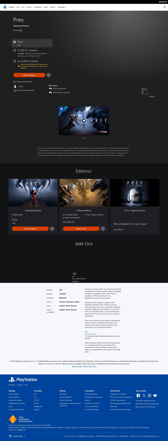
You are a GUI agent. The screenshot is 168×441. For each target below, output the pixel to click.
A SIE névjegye (14, 394)
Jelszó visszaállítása (92, 406)
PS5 (17, 7)
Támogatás (61, 7)
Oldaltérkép (123, 436)
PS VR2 (36, 400)
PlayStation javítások (92, 403)
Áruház (52, 7)
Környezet (62, 394)
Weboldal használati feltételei (107, 436)
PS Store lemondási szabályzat (121, 397)
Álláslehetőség (14, 397)
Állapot (87, 400)
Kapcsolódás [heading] (141, 391)
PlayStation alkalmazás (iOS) (146, 401)
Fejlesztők (113, 406)
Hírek (45, 7)
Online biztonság (65, 400)
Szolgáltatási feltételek (118, 394)
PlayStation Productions (17, 403)
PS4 (23, 7)
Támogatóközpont (91, 394)
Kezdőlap (12, 385)
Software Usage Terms (151, 436)
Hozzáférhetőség (65, 397)
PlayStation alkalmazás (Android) (147, 404)
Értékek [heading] (62, 391)
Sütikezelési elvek (135, 436)
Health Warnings (91, 334)
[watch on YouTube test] (103, 131)
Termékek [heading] (38, 391)
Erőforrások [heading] (115, 391)
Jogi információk (70, 436)
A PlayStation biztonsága (93, 397)
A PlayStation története (17, 409)
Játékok (11, 7)
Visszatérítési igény (92, 409)
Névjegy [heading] (12, 391)
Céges (11, 406)
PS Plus (29, 7)
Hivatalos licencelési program (120, 409)
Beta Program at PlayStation (145, 407)
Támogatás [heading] (89, 391)
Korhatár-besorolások (117, 400)
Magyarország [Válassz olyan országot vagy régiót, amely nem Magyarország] (17, 436)
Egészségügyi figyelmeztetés (120, 403)
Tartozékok (37, 7)
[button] (84, 120)
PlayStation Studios (15, 400)
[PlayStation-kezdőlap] (5, 7)
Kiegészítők (38, 406)
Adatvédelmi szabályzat (86, 436)
